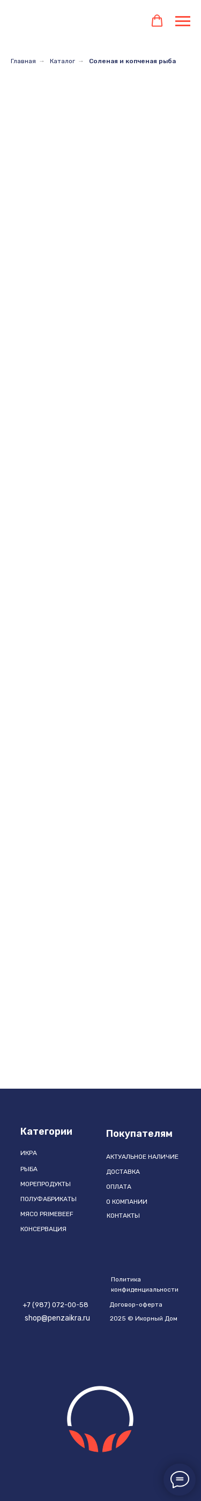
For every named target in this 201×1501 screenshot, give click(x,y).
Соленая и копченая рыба (132, 61)
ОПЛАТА (118, 1186)
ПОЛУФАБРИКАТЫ (48, 1199)
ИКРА (28, 1153)
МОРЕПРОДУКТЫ (45, 1184)
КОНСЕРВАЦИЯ (43, 1229)
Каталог (62, 61)
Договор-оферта (135, 1304)
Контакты (123, 1215)
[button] (157, 20)
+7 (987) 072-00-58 (55, 1305)
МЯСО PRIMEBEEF (46, 1214)
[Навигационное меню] (182, 21)
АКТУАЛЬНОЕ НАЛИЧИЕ (142, 1156)
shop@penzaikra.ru (57, 1318)
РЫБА (29, 1169)
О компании (126, 1201)
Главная (23, 61)
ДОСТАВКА (123, 1171)
